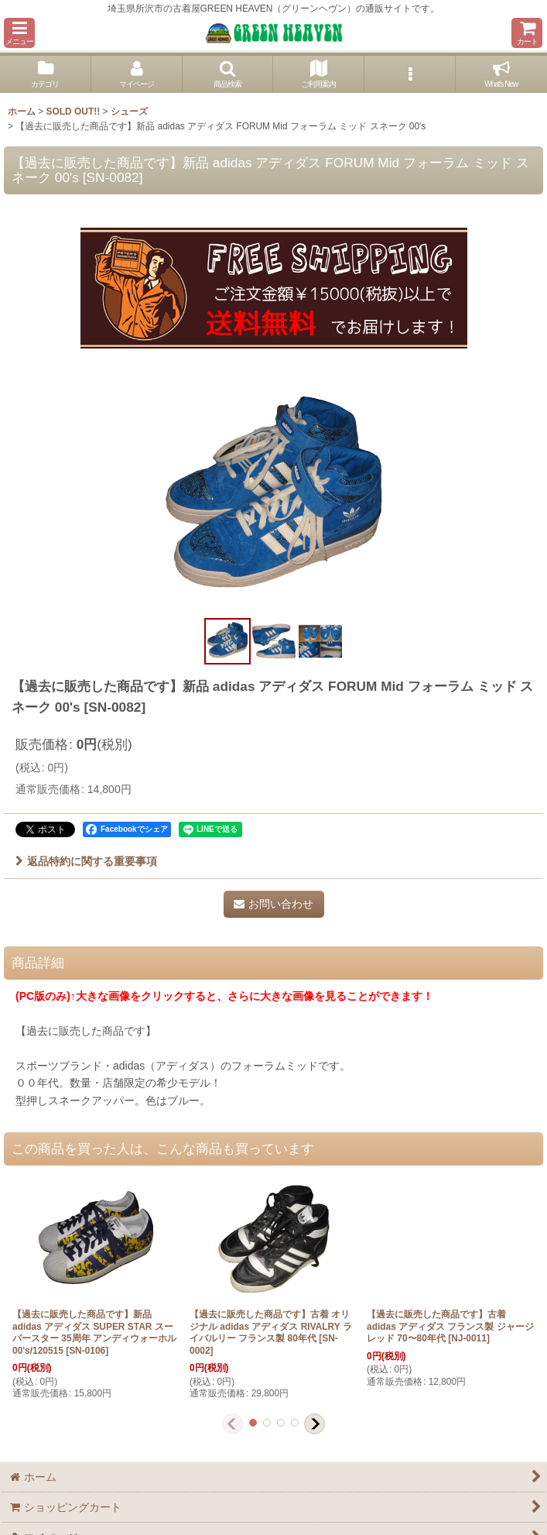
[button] (19, 33)
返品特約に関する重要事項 (86, 861)
